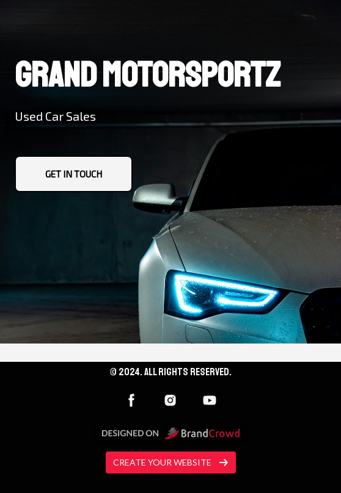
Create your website (171, 462)
